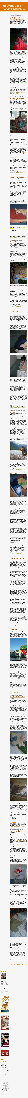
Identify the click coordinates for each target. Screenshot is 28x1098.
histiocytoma (23, 152)
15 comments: (22, 306)
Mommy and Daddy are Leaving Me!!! (17, 99)
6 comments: (22, 553)
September (5, 1091)
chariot (14, 93)
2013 (3, 1062)
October (4, 1090)
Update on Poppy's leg (17, 558)
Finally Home (14, 242)
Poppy (3, 979)
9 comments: (22, 826)
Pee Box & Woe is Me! (17, 697)
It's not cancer (14, 473)
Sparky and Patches (21, 840)
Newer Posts (12, 964)
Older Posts (24, 964)
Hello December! (15, 831)
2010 (3, 1065)
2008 (3, 1067)
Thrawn (14, 822)
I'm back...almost (15, 311)
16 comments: (22, 469)
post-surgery (14, 412)
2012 (3, 1064)
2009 (3, 1066)
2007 (3, 1068)
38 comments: (22, 407)
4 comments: (23, 692)
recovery (16, 93)
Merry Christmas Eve (17, 177)
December (5, 1070)
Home (18, 964)
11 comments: (22, 172)
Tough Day (13, 629)
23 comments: (22, 92)
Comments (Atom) (20, 967)
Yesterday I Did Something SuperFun (17, 18)
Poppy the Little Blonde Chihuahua (13, 7)
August (4, 1092)
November (5, 1089)
